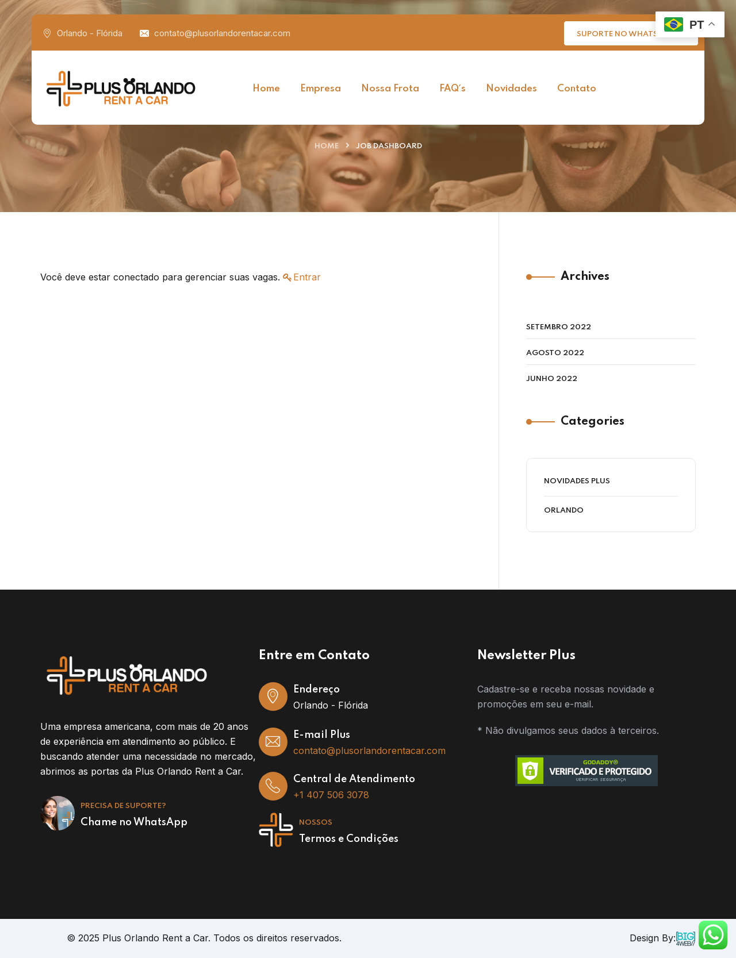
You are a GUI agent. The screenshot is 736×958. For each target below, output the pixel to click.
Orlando (564, 510)
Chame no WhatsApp (133, 822)
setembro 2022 (558, 327)
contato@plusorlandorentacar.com (222, 33)
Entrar (307, 277)
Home (327, 146)
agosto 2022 (555, 353)
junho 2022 (551, 379)
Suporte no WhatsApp (632, 32)
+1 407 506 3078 (331, 795)
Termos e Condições (348, 839)
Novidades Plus (577, 481)
